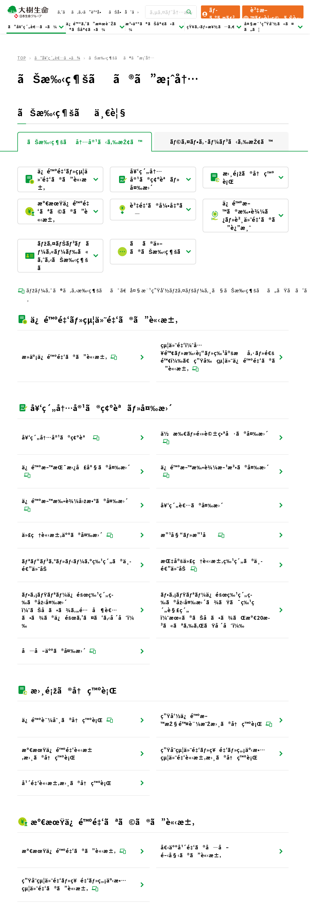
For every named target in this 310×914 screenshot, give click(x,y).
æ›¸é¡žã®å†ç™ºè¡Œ (247, 177)
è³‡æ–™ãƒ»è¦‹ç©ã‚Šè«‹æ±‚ (272, 12)
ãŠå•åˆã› (124, 12)
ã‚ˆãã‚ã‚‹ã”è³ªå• (80, 12)
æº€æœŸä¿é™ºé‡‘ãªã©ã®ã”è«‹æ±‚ (61, 211)
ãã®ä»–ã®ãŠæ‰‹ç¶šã (154, 251)
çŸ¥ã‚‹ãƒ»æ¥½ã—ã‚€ (214, 26)
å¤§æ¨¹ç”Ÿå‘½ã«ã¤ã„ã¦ (273, 26)
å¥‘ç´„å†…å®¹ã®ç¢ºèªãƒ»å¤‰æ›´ (154, 179)
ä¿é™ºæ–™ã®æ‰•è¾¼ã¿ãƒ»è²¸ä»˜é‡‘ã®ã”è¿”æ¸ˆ (247, 215)
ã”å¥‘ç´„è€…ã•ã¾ (36, 26)
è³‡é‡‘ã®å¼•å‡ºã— (154, 209)
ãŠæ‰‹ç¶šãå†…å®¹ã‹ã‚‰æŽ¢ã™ (84, 142)
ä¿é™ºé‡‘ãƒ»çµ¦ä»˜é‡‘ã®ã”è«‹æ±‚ (61, 179)
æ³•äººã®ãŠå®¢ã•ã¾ (155, 26)
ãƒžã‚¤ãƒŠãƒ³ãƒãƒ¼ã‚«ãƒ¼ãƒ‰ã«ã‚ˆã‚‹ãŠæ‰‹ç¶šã (61, 255)
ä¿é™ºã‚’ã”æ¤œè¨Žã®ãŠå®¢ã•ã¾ (95, 26)
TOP (21, 58)
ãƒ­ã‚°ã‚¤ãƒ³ (218, 12)
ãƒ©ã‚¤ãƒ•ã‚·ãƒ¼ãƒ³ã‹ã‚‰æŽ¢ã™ (221, 142)
